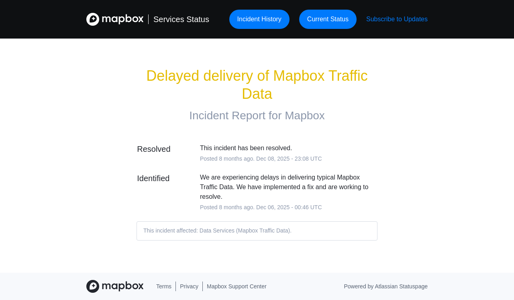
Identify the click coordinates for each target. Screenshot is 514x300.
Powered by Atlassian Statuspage (386, 286)
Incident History (259, 19)
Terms (163, 286)
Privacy (189, 286)
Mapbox (305, 115)
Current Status (328, 19)
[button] (397, 19)
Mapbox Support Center (237, 286)
